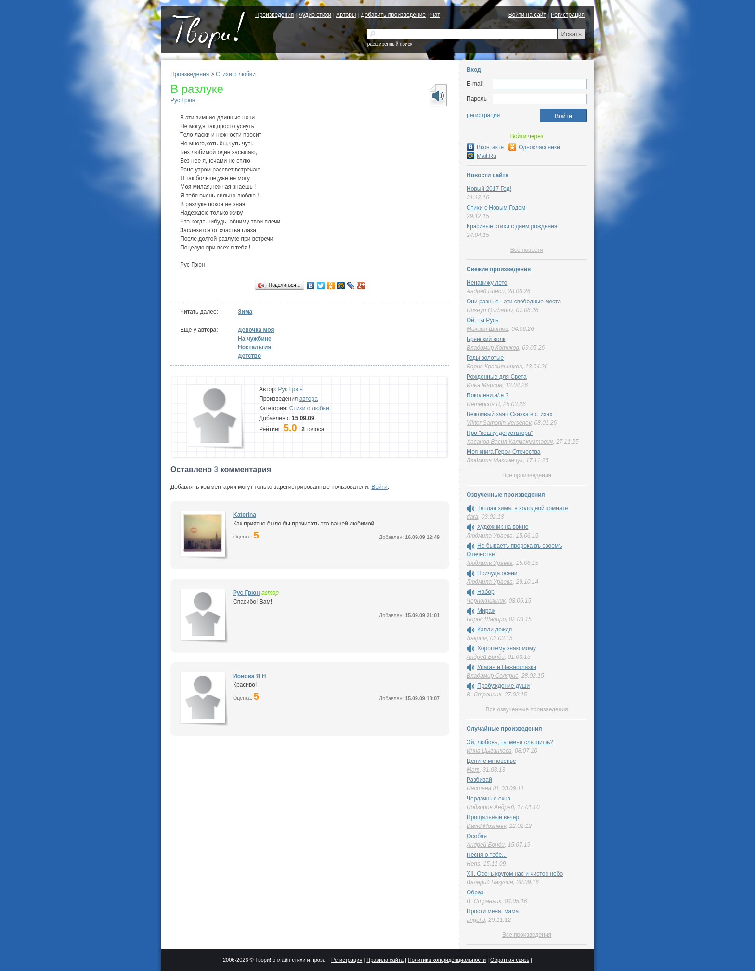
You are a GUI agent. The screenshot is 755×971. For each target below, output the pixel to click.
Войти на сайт (527, 15)
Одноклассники (534, 147)
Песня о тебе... (487, 855)
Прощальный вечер (493, 817)
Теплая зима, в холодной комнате (522, 508)
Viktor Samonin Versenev (499, 423)
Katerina (244, 515)
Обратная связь (509, 960)
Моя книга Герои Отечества (503, 451)
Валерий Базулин (490, 882)
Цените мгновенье (491, 761)
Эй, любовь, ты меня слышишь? (510, 742)
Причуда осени (497, 573)
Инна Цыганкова (489, 751)
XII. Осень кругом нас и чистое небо (515, 873)
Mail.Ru (481, 156)
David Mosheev (486, 826)
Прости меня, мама (493, 911)
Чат (435, 15)
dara (472, 516)
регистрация (483, 115)
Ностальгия (254, 347)
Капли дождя (494, 629)
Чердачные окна (488, 798)
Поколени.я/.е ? (487, 395)
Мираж (486, 610)
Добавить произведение (393, 15)
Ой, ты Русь (482, 320)
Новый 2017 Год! (489, 188)
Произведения (274, 15)
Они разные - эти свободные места (514, 301)
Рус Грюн (182, 100)
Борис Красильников (494, 366)
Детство (249, 356)
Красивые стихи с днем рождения (512, 226)
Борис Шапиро (486, 619)
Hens (473, 863)
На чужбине (255, 338)
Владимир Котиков (493, 347)
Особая (477, 836)
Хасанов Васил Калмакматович (510, 441)
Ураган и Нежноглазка (506, 667)
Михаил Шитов (487, 329)
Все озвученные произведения (526, 709)
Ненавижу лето (487, 282)
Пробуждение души (503, 685)
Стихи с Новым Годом (496, 207)
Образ (475, 892)
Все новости (526, 250)
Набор (486, 592)
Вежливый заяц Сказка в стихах (509, 414)
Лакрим (477, 638)
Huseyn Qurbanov (490, 310)
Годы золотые (485, 357)
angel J (476, 920)
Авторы (346, 15)
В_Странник (484, 694)
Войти (379, 487)
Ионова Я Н (249, 676)
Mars (473, 769)
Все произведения (526, 475)
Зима (245, 311)
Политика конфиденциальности (447, 960)
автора (308, 398)
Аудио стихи (315, 15)
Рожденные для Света (497, 376)
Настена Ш (482, 788)
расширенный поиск (389, 44)
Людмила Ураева (490, 535)
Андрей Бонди (486, 291)
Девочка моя (256, 330)
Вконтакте (485, 147)
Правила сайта (385, 960)
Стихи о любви (236, 74)
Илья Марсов (484, 385)
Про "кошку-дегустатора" (500, 433)
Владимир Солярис (492, 675)
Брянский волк (486, 339)
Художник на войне (502, 527)
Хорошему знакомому (506, 648)
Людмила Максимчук (495, 460)
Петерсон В (483, 404)
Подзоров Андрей (490, 807)
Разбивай (479, 779)
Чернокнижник (486, 600)
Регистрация (568, 15)
